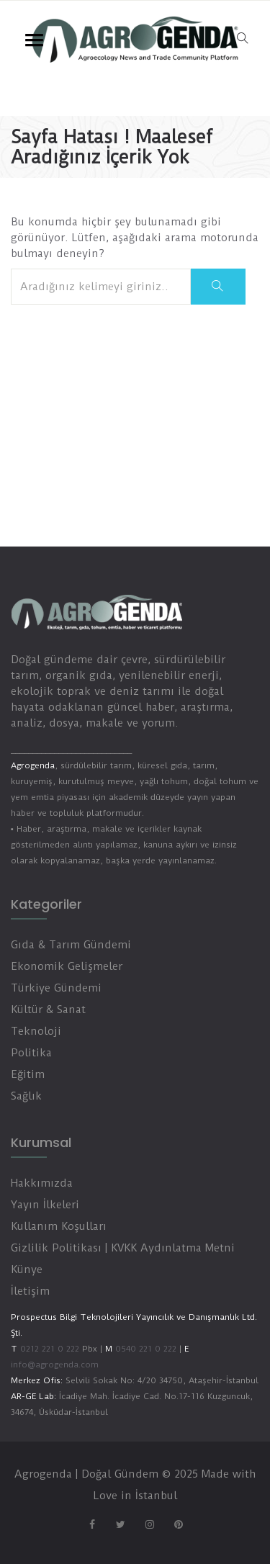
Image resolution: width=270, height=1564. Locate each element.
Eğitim (28, 1074)
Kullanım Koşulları (59, 1226)
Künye (26, 1269)
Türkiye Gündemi (56, 987)
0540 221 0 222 (144, 1349)
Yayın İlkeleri (45, 1204)
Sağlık (26, 1095)
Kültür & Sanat (48, 1009)
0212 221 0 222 (49, 1349)
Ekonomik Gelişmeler (66, 966)
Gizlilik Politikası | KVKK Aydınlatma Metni (123, 1247)
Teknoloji (36, 1031)
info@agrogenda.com (55, 1364)
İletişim (30, 1291)
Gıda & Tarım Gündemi (71, 944)
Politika (31, 1052)
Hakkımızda (42, 1183)
